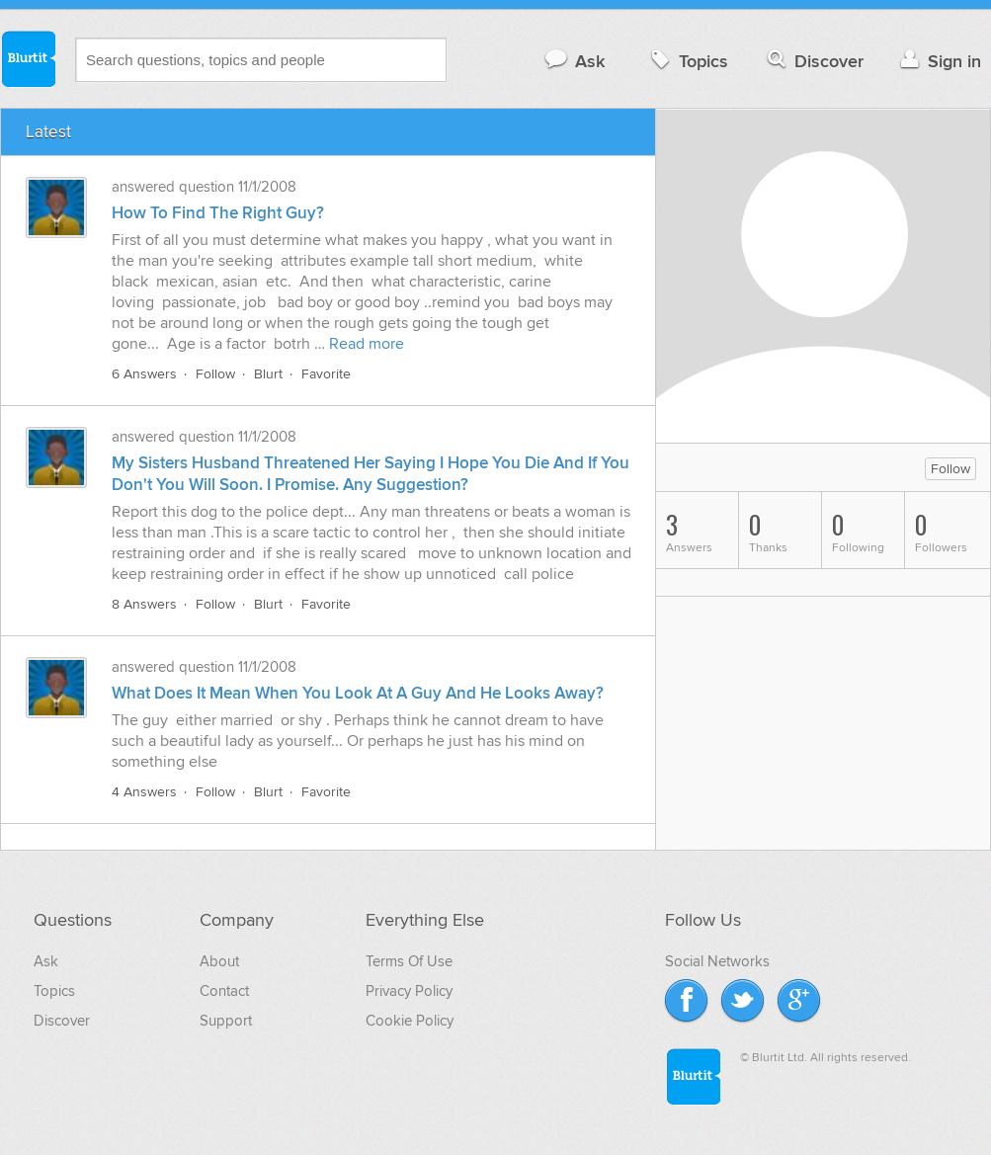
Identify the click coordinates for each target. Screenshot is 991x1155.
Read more (366, 344)
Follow (215, 374)
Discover (814, 60)
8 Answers (144, 604)
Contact (224, 991)
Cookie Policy (410, 1021)
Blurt (268, 374)
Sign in (938, 60)
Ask (573, 60)
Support (226, 1021)
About (219, 961)
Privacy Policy (409, 991)
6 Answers (144, 374)
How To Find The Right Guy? (218, 213)
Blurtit (27, 58)
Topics (687, 60)
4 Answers (144, 792)
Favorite (326, 374)
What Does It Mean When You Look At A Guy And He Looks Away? (358, 693)
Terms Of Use (409, 961)
